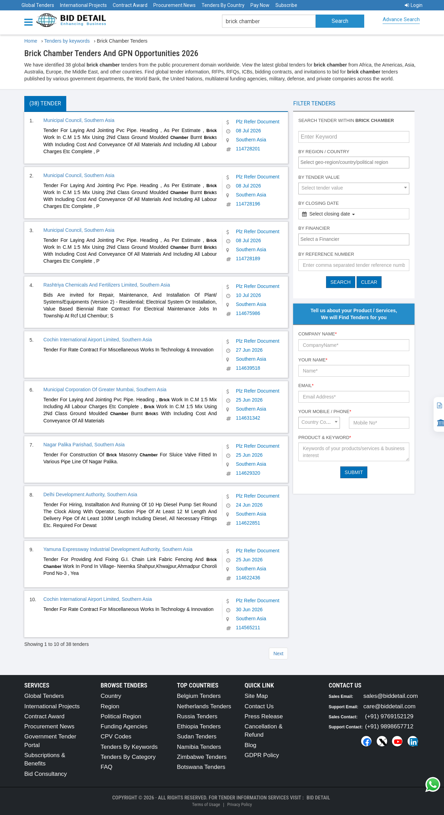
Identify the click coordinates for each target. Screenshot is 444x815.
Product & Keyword (324, 437)
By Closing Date (318, 203)
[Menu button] (30, 21)
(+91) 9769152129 (389, 716)
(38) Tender (45, 103)
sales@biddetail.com (391, 696)
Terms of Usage (206, 804)
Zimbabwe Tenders (202, 757)
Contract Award (130, 5)
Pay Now (260, 5)
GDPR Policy (262, 755)
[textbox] (355, 162)
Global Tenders (38, 5)
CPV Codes (116, 736)
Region (110, 706)
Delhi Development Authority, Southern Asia (90, 494)
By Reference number (326, 254)
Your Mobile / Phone (324, 411)
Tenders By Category (128, 757)
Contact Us (259, 706)
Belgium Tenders (199, 696)
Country (111, 696)
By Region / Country (323, 151)
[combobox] (353, 162)
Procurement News (174, 5)
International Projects (83, 5)
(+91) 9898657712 (389, 726)
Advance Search (401, 19)
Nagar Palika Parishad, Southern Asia (84, 444)
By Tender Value (319, 177)
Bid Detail (318, 798)
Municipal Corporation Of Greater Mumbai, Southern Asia (104, 389)
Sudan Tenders (196, 736)
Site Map (256, 696)
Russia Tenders (197, 716)
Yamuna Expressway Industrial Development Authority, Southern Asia (118, 549)
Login (413, 5)
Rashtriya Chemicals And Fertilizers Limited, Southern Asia (106, 285)
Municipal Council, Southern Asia (78, 120)
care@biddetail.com (390, 706)
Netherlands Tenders (204, 706)
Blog (250, 745)
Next (278, 653)
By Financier (314, 228)
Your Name (312, 359)
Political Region (121, 716)
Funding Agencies (124, 726)
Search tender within (346, 120)
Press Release (264, 716)
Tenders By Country (223, 5)
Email (306, 385)
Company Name (317, 333)
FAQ (106, 767)
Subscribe (286, 5)
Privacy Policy (239, 804)
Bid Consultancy (45, 774)
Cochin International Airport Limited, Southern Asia (97, 339)
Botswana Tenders (201, 767)
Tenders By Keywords (129, 747)
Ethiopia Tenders (199, 726)
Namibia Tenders (199, 747)
